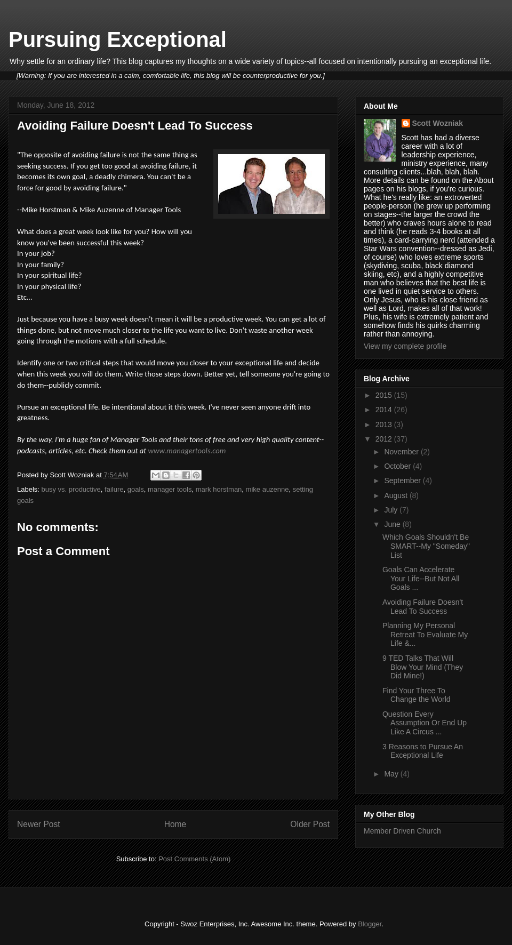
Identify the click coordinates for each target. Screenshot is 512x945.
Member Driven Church (402, 831)
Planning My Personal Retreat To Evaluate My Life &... (425, 634)
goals (135, 489)
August (396, 495)
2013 (384, 424)
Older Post (310, 824)
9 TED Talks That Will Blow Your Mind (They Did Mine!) (422, 667)
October (398, 466)
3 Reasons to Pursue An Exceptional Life (422, 751)
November (402, 451)
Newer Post (38, 824)
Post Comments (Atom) (194, 859)
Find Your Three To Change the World (416, 695)
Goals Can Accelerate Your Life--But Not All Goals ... (420, 578)
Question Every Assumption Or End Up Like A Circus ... (424, 723)
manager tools (169, 489)
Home (175, 824)
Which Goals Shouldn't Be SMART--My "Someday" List (426, 546)
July (391, 510)
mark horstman (219, 489)
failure (114, 489)
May (392, 774)
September (403, 480)
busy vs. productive (71, 489)
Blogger (369, 924)
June (393, 524)
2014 (384, 409)
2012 (384, 439)
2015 (384, 395)
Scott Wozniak (437, 123)
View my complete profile (405, 346)
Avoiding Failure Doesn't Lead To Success (422, 606)
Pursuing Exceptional (118, 39)
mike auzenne (267, 489)
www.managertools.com (187, 450)
